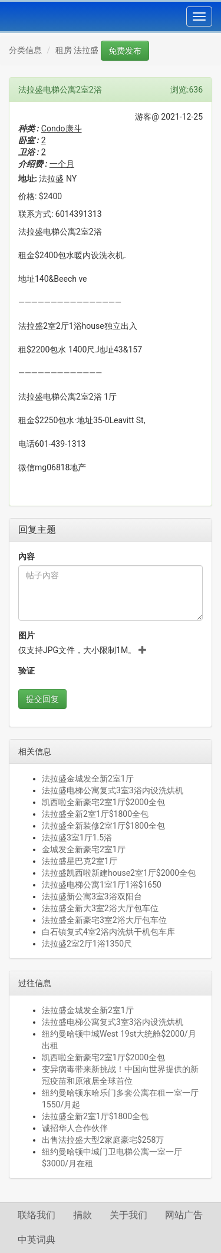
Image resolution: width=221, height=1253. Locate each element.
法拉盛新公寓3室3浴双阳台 (92, 896)
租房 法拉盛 (76, 50)
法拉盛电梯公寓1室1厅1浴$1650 (101, 884)
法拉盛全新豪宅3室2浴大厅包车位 (104, 920)
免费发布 (124, 50)
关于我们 (128, 1215)
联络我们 (36, 1215)
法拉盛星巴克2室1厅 (79, 861)
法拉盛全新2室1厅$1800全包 (95, 814)
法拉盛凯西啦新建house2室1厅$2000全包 (119, 873)
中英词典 (36, 1239)
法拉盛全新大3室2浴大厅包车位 (100, 908)
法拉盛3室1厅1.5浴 (77, 837)
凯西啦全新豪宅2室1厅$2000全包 (103, 802)
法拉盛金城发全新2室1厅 (88, 778)
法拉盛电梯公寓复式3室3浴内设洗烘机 (112, 790)
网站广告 (184, 1215)
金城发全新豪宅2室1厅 (84, 849)
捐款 (82, 1215)
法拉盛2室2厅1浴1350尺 (87, 943)
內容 (26, 556)
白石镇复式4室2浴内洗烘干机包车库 (108, 932)
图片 (26, 635)
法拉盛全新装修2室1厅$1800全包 (103, 825)
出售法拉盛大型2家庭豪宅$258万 (103, 1140)
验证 (26, 670)
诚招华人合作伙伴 (75, 1128)
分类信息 (25, 50)
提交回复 (42, 699)
